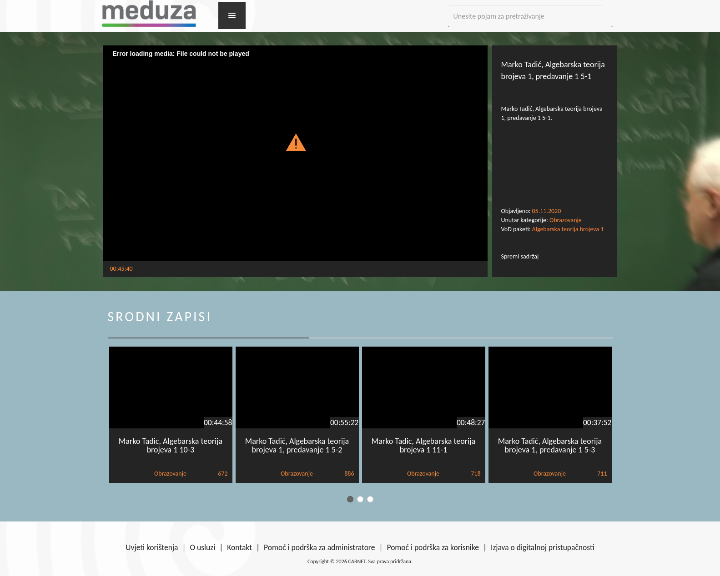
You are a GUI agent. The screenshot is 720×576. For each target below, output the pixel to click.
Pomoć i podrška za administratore (319, 547)
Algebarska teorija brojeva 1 (568, 229)
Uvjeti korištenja (152, 547)
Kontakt (239, 547)
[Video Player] (295, 153)
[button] (295, 142)
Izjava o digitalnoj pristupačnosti (542, 547)
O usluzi (203, 547)
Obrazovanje (565, 220)
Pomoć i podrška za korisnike (433, 547)
